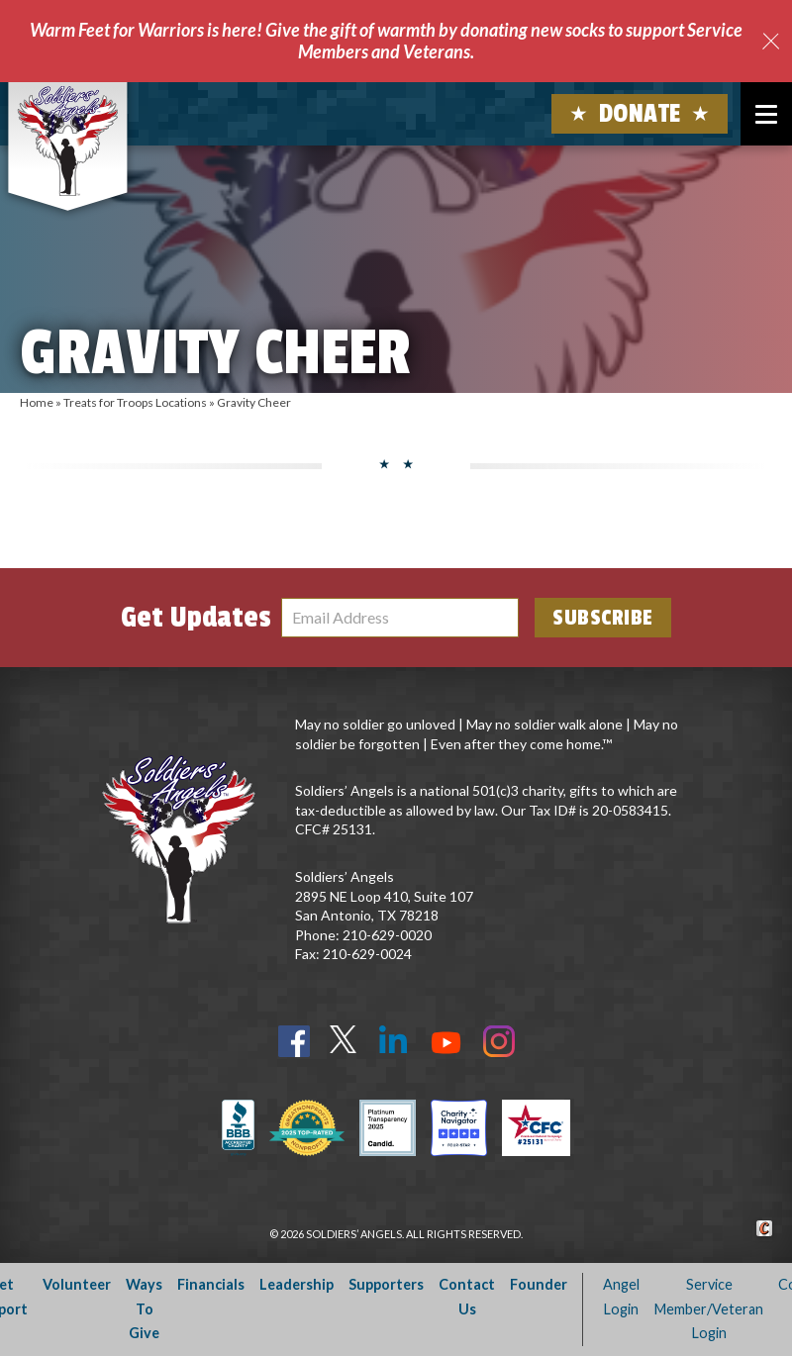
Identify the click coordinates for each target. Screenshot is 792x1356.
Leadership (296, 1284)
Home (36, 402)
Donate (640, 114)
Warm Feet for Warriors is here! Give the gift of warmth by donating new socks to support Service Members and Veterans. (386, 40)
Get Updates (196, 617)
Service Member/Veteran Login (708, 1308)
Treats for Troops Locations (135, 402)
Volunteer (77, 1284)
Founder (538, 1284)
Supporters (386, 1284)
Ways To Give (144, 1308)
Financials (211, 1284)
